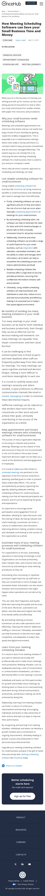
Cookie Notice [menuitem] (28, 881)
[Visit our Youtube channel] (29, 865)
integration (28, 248)
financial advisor (13, 11)
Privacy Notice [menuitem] (13, 881)
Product (21, 817)
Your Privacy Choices (23, 884)
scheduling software (24, 186)
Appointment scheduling (16, 60)
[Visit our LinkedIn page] (22, 865)
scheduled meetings (11, 472)
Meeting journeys (31, 64)
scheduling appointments (26, 211)
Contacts (21, 855)
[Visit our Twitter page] (15, 865)
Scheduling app (11, 64)
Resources (21, 830)
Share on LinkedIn (12, 765)
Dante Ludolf (21, 40)
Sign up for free (22, 796)
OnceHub (18, 189)
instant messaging (11, 396)
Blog (3, 11)
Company (21, 842)
